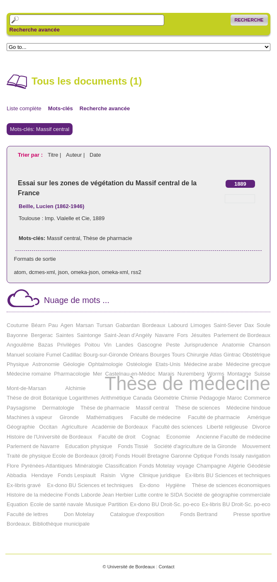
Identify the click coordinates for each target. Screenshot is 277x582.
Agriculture (74, 427)
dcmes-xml (42, 272)
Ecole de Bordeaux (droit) (82, 456)
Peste (173, 345)
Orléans (138, 355)
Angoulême (20, 345)
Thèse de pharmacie (107, 238)
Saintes (65, 335)
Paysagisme (21, 408)
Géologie (74, 364)
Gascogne (149, 345)
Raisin (108, 475)
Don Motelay (79, 514)
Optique (202, 456)
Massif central (63, 238)
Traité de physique (29, 456)
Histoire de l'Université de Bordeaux (49, 437)
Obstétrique (256, 355)
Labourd (178, 325)
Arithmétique (116, 398)
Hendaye (42, 475)
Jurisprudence (201, 345)
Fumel (53, 355)
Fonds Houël (130, 456)
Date (95, 155)
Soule (263, 325)
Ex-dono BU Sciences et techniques (90, 485)
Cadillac (72, 355)
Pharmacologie (72, 374)
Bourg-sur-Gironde (105, 355)
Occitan (48, 427)
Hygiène (176, 485)
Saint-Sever (228, 325)
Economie (178, 437)
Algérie (236, 466)
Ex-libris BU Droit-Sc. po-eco (236, 504)
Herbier (124, 495)
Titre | (55, 155)
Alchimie (75, 388)
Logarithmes (84, 398)
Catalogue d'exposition (137, 514)
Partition (118, 504)
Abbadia (17, 475)
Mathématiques (104, 417)
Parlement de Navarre (33, 446)
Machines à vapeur (29, 417)
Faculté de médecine (156, 417)
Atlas (216, 355)
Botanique (55, 398)
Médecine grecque (248, 364)
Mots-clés (60, 108)
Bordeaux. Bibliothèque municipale (48, 524)
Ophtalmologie (105, 364)
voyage (185, 466)
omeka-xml (115, 272)
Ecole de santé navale (56, 504)
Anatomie (233, 345)
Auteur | (76, 155)
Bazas (45, 345)
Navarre (164, 335)
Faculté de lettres (27, 514)
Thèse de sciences (197, 408)
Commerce (257, 398)
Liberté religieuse (227, 427)
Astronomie (46, 364)
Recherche (249, 19)
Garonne (181, 456)
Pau (53, 325)
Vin (108, 345)
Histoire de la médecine (35, 495)
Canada (142, 398)
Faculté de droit (117, 437)
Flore (13, 466)
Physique (18, 364)
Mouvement (256, 446)
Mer (97, 374)
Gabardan (128, 325)
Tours (178, 355)
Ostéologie (139, 364)
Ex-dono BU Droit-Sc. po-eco (165, 504)
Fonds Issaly (229, 456)
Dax (249, 325)
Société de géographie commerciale (227, 495)
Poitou (92, 345)
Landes (125, 345)
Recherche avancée (35, 29)
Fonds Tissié (133, 446)
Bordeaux (153, 325)
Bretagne (158, 456)
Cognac (150, 437)
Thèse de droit (24, 398)
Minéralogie (88, 466)
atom (20, 272)
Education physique (88, 446)
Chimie (189, 398)
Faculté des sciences (177, 427)
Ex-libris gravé (24, 485)
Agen (67, 325)
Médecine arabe (203, 364)
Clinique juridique (159, 475)
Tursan (104, 325)
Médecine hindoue (248, 408)
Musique (95, 504)
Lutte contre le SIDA (159, 495)
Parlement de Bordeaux (242, 335)
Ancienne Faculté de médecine (233, 437)
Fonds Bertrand (199, 514)
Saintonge (89, 335)
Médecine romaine (29, 374)
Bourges (160, 355)
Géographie (21, 427)
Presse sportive (251, 514)
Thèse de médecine (187, 383)
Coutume (18, 325)
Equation (17, 504)
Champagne (211, 466)
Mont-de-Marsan (26, 388)
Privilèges (68, 345)
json (63, 272)
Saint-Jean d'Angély (128, 335)
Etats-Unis (168, 364)
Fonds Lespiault (77, 475)
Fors (182, 335)
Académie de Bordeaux (120, 427)
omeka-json (85, 272)
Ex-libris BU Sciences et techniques (227, 475)
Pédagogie (212, 398)
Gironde (69, 417)
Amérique (258, 417)
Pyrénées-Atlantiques (47, 466)
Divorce (261, 427)
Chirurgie (198, 355)
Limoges (200, 325)
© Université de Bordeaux (128, 566)
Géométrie (166, 398)
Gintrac (232, 355)
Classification (121, 466)
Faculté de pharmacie (214, 417)
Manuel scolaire (25, 355)
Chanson (259, 345)
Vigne (127, 475)
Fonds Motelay (156, 466)
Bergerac (42, 335)
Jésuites (201, 335)
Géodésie (258, 466)
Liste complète (24, 108)
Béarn (38, 325)
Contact (166, 566)
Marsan (85, 325)
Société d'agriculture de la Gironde (195, 446)
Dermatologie (58, 408)
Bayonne (17, 335)
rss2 (136, 272)
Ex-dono (149, 485)
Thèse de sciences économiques (231, 485)
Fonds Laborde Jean (89, 495)
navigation (258, 456)
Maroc (234, 398)
